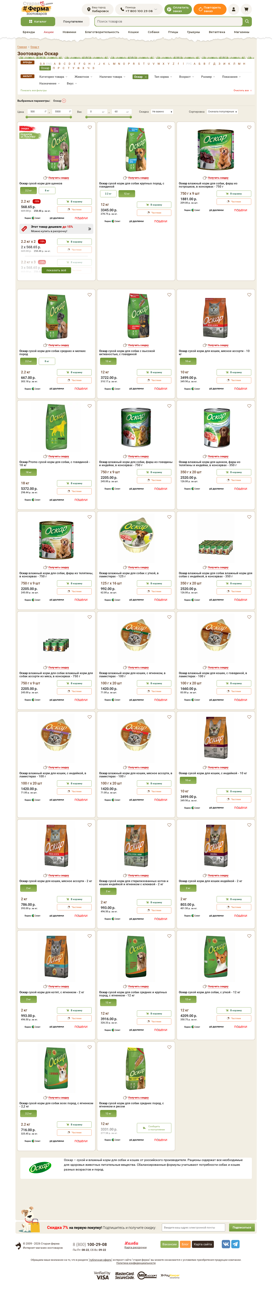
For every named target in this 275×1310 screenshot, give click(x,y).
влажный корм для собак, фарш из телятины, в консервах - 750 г (56, 599)
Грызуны (193, 34)
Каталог (40, 23)
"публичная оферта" (100, 1283)
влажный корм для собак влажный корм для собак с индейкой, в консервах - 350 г (215, 599)
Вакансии (169, 1268)
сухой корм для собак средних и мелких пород (52, 377)
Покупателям (73, 23)
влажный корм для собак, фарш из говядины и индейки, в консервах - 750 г (136, 488)
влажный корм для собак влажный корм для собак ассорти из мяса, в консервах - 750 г (56, 699)
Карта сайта (203, 1268)
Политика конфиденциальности (136, 1287)
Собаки (153, 34)
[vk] (225, 1268)
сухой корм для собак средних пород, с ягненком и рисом (131, 1129)
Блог (185, 1268)
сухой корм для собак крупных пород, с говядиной (131, 187)
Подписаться (241, 1252)
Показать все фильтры (34, 92)
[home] (38, 9)
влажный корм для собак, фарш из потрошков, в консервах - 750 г (208, 187)
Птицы (173, 34)
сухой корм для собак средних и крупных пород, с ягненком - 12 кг (133, 1018)
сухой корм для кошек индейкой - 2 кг (210, 905)
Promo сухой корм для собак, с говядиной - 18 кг (54, 488)
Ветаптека (217, 34)
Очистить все (241, 92)
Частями (77, 211)
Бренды (29, 34)
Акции (49, 34)
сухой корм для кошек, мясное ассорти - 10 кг (214, 377)
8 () (90, 1268)
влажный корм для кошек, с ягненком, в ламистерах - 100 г (132, 699)
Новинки (69, 34)
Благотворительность (102, 34)
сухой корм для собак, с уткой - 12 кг (209, 1016)
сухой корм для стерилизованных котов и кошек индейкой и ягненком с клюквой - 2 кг (133, 907)
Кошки (133, 34)
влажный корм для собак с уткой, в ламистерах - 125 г (129, 599)
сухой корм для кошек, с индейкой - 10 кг (213, 797)
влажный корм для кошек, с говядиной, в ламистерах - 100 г (213, 699)
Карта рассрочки (135, 1271)
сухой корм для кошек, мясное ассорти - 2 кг (55, 905)
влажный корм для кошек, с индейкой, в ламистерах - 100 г (52, 799)
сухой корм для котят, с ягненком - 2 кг (51, 1016)
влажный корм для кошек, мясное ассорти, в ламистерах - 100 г (135, 799)
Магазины (241, 34)
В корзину (76, 203)
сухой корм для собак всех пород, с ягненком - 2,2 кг (56, 1129)
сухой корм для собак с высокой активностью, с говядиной (127, 377)
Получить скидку (58, 179)
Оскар (57, 102)
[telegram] (235, 1268)
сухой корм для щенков (40, 185)
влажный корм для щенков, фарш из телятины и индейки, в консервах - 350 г (209, 488)
